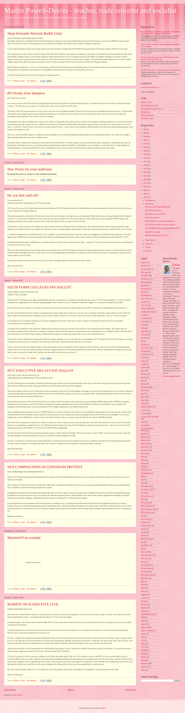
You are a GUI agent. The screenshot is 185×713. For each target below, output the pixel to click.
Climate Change (146, 308)
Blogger (102, 708)
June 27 (143, 397)
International (145, 387)
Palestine (144, 532)
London (143, 434)
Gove (142, 358)
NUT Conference (146, 506)
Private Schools (146, 568)
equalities (144, 338)
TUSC (143, 647)
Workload (144, 663)
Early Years (145, 331)
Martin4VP (144, 450)
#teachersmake (146, 269)
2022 (145, 144)
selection (144, 598)
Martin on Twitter (147, 102)
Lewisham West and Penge (150, 417)
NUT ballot (144, 503)
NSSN (143, 493)
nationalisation (146, 473)
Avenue (143, 292)
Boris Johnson (145, 299)
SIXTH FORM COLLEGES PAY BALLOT (39, 287)
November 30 (145, 486)
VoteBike (144, 650)
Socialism (144, 604)
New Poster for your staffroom (29, 169)
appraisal (144, 285)
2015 (145, 169)
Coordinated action (147, 312)
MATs (143, 457)
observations (145, 519)
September (149, 240)
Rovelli (143, 585)
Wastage (143, 654)
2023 (145, 140)
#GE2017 (144, 263)
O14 (142, 516)
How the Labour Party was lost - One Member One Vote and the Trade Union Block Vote (159, 58)
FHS (142, 341)
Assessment (145, 289)
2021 (145, 147)
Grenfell (143, 364)
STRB (143, 617)
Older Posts (130, 690)
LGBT (143, 422)
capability (144, 302)
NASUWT (144, 470)
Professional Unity (147, 575)
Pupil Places (145, 578)
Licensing (144, 425)
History (143, 371)
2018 (145, 158)
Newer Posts (10, 690)
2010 (145, 187)
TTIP (142, 637)
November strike (146, 489)
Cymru (143, 328)
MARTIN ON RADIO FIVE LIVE (32, 604)
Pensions (144, 552)
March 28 (144, 440)
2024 (145, 136)
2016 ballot (144, 272)
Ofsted (143, 529)
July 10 (143, 390)
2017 (145, 161)
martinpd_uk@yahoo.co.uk (150, 87)
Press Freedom (146, 565)
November (149, 200)
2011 (145, 183)
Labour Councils (146, 407)
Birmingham (145, 295)
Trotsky (143, 634)
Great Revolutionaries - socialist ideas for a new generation (160, 70)
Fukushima (144, 351)
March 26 (144, 437)
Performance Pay (146, 555)
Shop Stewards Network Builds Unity (34, 33)
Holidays (144, 374)
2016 (145, 165)
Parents (143, 535)
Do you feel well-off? (23, 195)
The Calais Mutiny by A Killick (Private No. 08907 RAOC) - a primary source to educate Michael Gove (161, 33)
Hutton (143, 384)
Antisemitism (145, 282)
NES (142, 476)
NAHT (143, 467)
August (148, 244)
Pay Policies (145, 545)
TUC (142, 640)
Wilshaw (144, 657)
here (24, 174)
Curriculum (145, 321)
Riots (142, 581)
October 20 (144, 522)
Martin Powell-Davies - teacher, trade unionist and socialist (90, 10)
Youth (143, 670)
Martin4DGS (145, 447)
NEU (142, 480)
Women (143, 660)
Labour (143, 403)
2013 (145, 176)
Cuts (142, 325)
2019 (145, 154)
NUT (142, 499)
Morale (143, 460)
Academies (144, 276)
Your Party (144, 667)
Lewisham (144, 413)
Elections (144, 335)
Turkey (143, 644)
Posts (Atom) (17, 695)
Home (70, 690)
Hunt (142, 381)
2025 (145, 133)
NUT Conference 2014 (148, 509)
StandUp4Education (147, 614)
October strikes (146, 526)
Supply (143, 624)
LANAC (144, 410)
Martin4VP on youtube (24, 538)
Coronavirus (145, 318)
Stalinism (144, 611)
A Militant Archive (147, 119)
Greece (143, 361)
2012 (145, 179)
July (147, 247)
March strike (145, 444)
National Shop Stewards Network (152, 109)
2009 (145, 190)
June (147, 251)
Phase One (144, 558)
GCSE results (145, 354)
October (148, 204)
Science (143, 591)
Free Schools (145, 348)
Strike (143, 621)
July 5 (143, 394)
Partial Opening (146, 539)
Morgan (143, 463)
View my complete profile (171, 376)
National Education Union (149, 105)
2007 (145, 197)
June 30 (143, 400)
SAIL (143, 588)
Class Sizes (144, 305)
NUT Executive (146, 513)
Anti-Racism (145, 279)
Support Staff (145, 627)
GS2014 (143, 367)
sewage (143, 601)
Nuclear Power (146, 496)
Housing (144, 377)
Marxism (144, 453)
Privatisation (145, 572)
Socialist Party (146, 112)
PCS (142, 549)
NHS (142, 483)
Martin (177, 265)
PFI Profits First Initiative (26, 93)
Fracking (144, 345)
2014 (145, 172)
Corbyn (143, 315)
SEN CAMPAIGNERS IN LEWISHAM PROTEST (45, 467)
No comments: (32, 81)
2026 (145, 129)
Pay (142, 542)
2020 (145, 151)
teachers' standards (147, 631)
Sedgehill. (144, 595)
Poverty (143, 562)
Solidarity (144, 608)
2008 (145, 194)
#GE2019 (144, 266)
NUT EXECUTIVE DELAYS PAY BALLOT (40, 370)
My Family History (147, 115)
